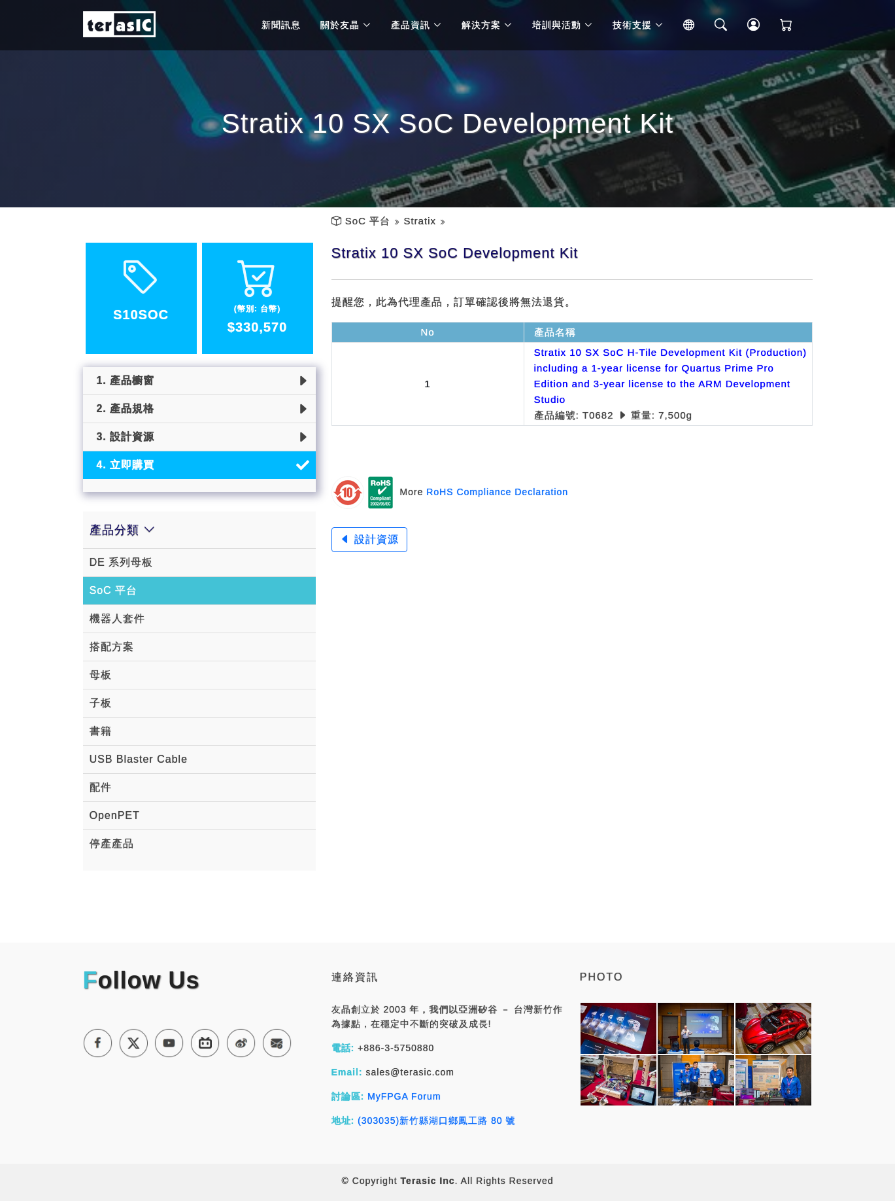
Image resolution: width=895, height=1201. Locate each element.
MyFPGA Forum (404, 1096)
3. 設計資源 (122, 436)
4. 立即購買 (122, 464)
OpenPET (115, 815)
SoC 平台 (367, 220)
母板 (101, 674)
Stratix (419, 220)
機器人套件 (117, 618)
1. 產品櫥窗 (122, 380)
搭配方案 (112, 646)
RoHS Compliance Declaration (497, 492)
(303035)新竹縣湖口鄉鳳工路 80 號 (436, 1120)
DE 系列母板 (122, 562)
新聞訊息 (285, 26)
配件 (101, 787)
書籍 (101, 731)
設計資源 (369, 539)
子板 (101, 702)
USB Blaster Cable (139, 759)
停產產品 (112, 843)
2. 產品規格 (122, 408)
